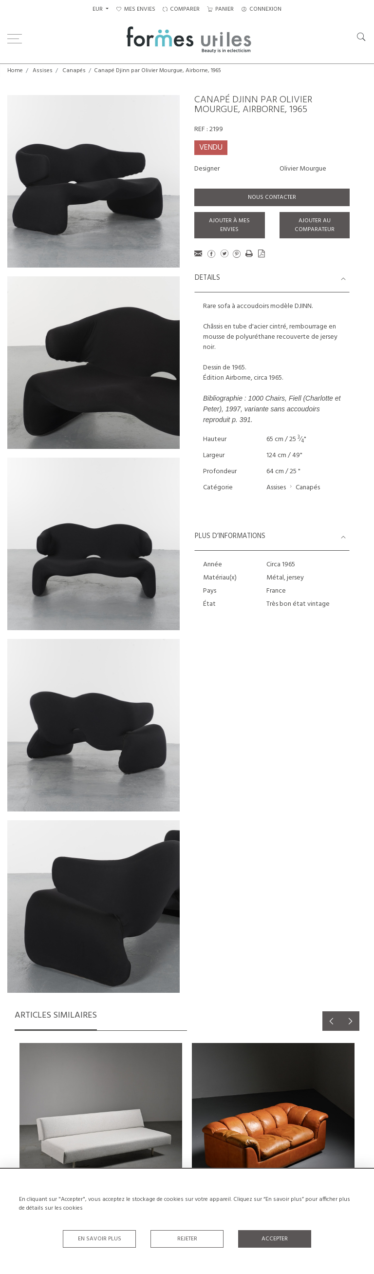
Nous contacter (272, 197)
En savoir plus (99, 1239)
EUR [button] (98, 9)
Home (15, 71)
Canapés (74, 71)
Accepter (275, 1239)
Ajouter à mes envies (229, 225)
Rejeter (187, 1239)
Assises (43, 71)
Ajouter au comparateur (315, 225)
